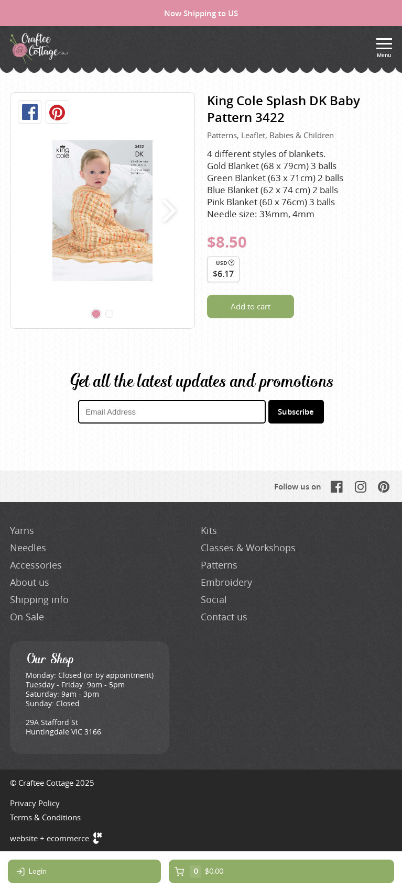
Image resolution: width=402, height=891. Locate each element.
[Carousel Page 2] (109, 314)
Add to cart (250, 306)
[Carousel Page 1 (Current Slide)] (96, 314)
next (166, 210)
